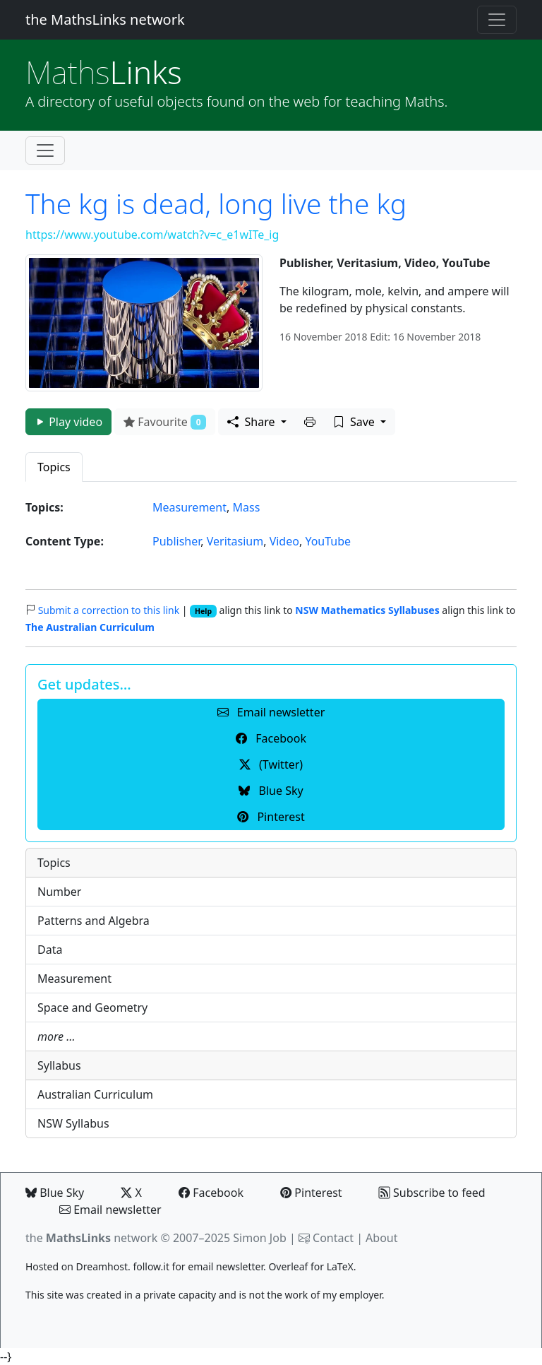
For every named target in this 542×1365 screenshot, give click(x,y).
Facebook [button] (271, 738)
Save (355, 422)
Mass (246, 507)
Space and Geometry (92, 1007)
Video (284, 541)
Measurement (189, 507)
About (381, 1238)
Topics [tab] (54, 467)
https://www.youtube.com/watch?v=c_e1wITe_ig (152, 234)
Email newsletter (110, 1209)
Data (49, 949)
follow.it (151, 1266)
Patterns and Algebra (93, 920)
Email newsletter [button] (271, 712)
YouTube (328, 541)
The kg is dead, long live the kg (215, 203)
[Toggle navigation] (497, 20)
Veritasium (235, 541)
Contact (333, 1238)
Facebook (211, 1192)
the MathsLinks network (105, 19)
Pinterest (311, 1192)
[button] (310, 421)
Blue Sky (54, 1192)
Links (103, 72)
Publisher (176, 541)
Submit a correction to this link (109, 610)
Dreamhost (102, 1266)
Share (252, 422)
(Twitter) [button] (271, 764)
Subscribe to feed (432, 1192)
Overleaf (288, 1266)
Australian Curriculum (95, 1094)
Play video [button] (68, 422)
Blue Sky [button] (271, 790)
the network (91, 1238)
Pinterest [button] (270, 817)
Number (59, 891)
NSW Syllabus (73, 1123)
